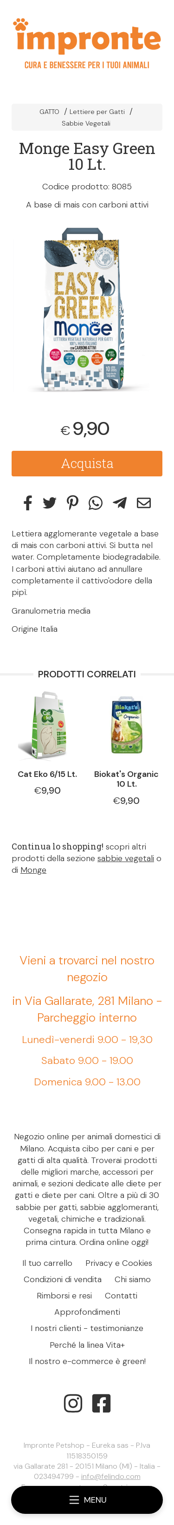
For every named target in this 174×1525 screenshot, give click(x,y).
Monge (33, 870)
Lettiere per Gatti (97, 111)
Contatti (121, 1295)
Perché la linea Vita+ (87, 1345)
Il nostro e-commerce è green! (87, 1361)
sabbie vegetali (125, 858)
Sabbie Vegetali (86, 123)
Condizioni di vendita (63, 1279)
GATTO (49, 111)
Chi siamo (133, 1279)
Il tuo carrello (47, 1263)
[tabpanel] (87, 309)
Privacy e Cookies (118, 1263)
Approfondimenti (87, 1312)
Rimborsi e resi (64, 1295)
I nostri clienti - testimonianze (87, 1328)
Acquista (87, 463)
